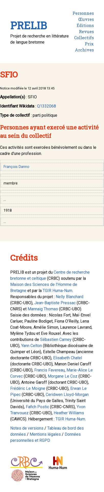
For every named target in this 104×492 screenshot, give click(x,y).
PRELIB (28, 25)
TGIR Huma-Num (57, 290)
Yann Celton (31, 345)
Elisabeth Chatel (67, 357)
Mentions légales (45, 434)
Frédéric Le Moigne (27, 388)
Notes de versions (26, 428)
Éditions (85, 25)
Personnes (83, 13)
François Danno (16, 167)
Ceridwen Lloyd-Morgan (67, 394)
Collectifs (84, 37)
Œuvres (86, 19)
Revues (86, 31)
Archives (84, 49)
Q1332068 (46, 106)
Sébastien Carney (56, 339)
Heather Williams (69, 412)
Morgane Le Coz (62, 376)
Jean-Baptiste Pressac (55, 302)
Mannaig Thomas (43, 309)
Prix (89, 43)
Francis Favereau (49, 370)
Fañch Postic (37, 406)
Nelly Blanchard (69, 296)
